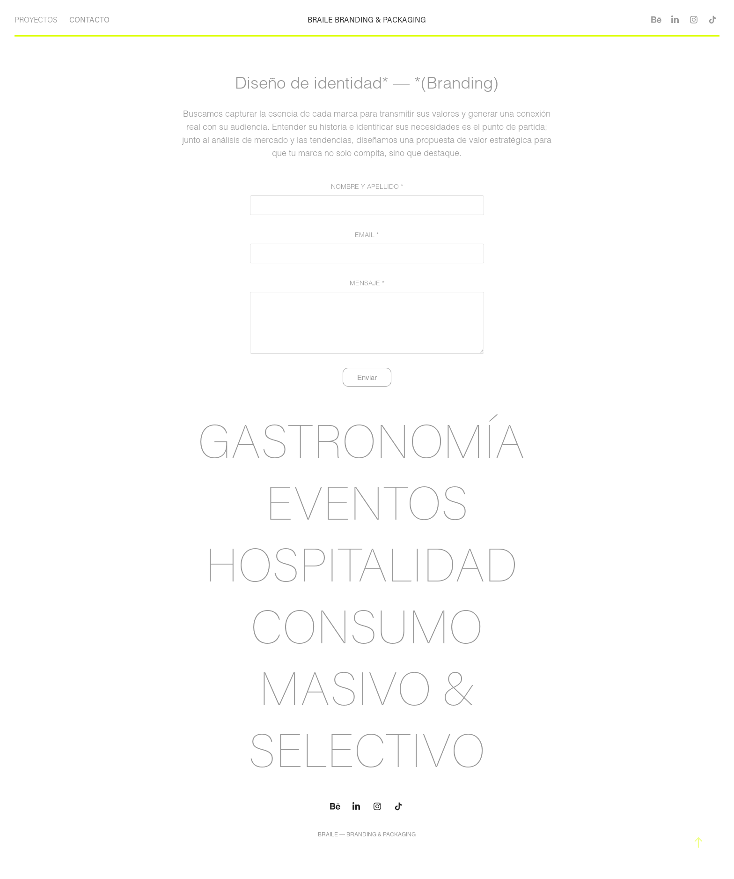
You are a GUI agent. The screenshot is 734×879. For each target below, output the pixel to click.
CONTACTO (89, 19)
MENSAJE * (367, 283)
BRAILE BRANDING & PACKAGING (367, 19)
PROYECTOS (36, 19)
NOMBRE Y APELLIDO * (367, 186)
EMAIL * (367, 234)
